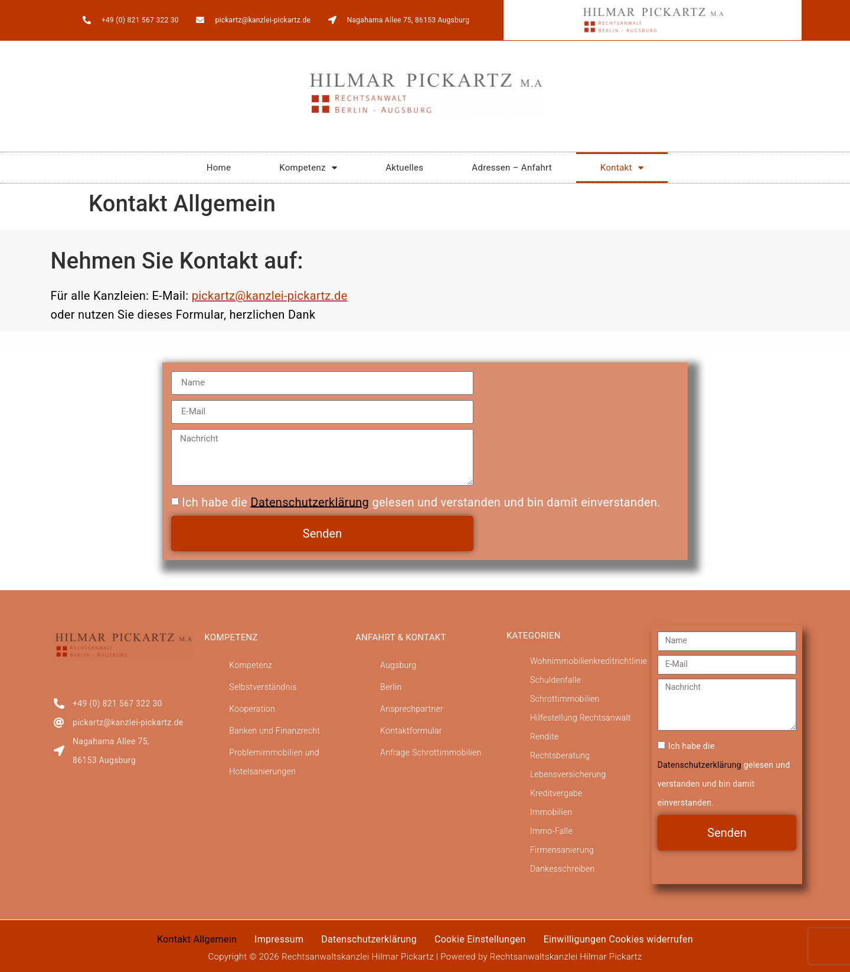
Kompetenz (308, 168)
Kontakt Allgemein (197, 939)
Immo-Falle (551, 831)
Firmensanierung (562, 850)
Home (219, 167)
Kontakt (621, 168)
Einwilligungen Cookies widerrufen (618, 939)
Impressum (278, 939)
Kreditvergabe (556, 793)
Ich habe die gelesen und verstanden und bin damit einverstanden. (421, 502)
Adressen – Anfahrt (512, 167)
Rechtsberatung (560, 755)
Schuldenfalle (555, 680)
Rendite (544, 736)
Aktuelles (404, 167)
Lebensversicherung (568, 774)
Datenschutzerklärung (309, 502)
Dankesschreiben (562, 868)
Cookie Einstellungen (480, 939)
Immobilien (551, 812)
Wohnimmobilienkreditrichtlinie (588, 661)
